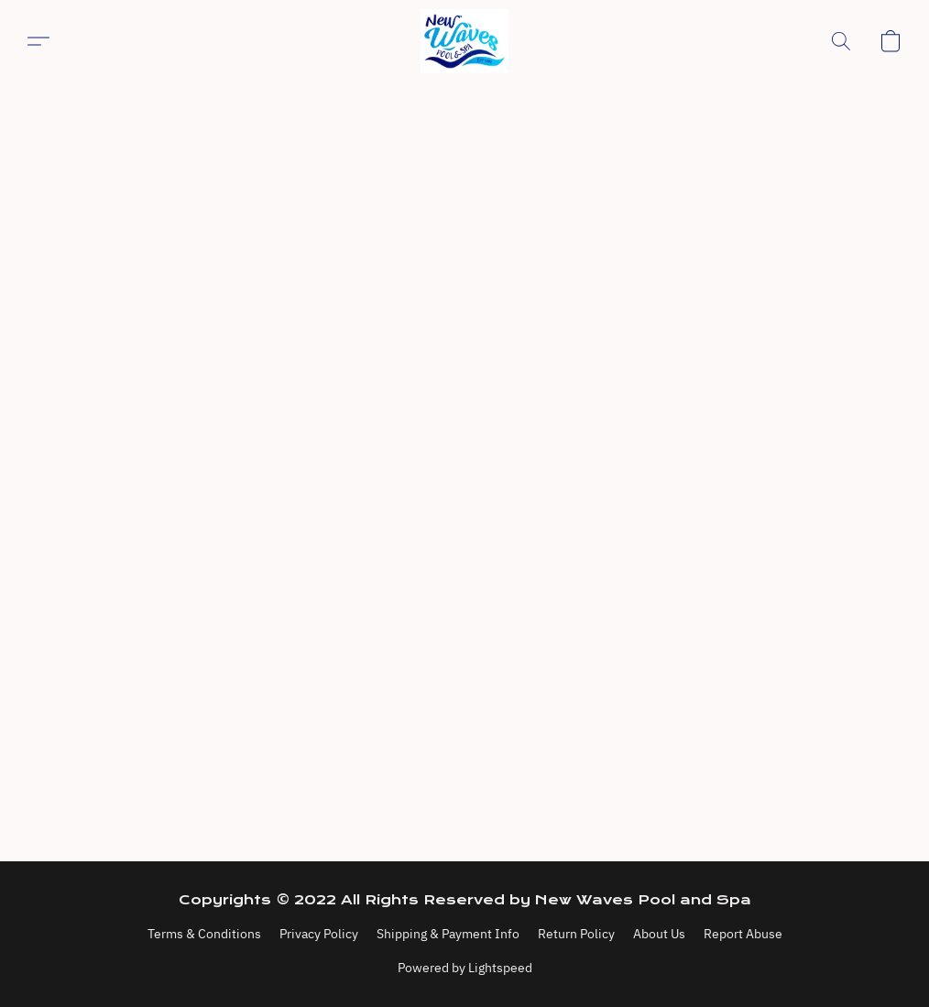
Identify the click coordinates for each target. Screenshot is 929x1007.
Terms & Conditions (204, 933)
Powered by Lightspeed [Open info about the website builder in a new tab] (465, 967)
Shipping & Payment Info (448, 933)
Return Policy (576, 933)
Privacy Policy (318, 933)
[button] (464, 41)
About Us (659, 933)
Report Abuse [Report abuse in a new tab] (743, 933)
